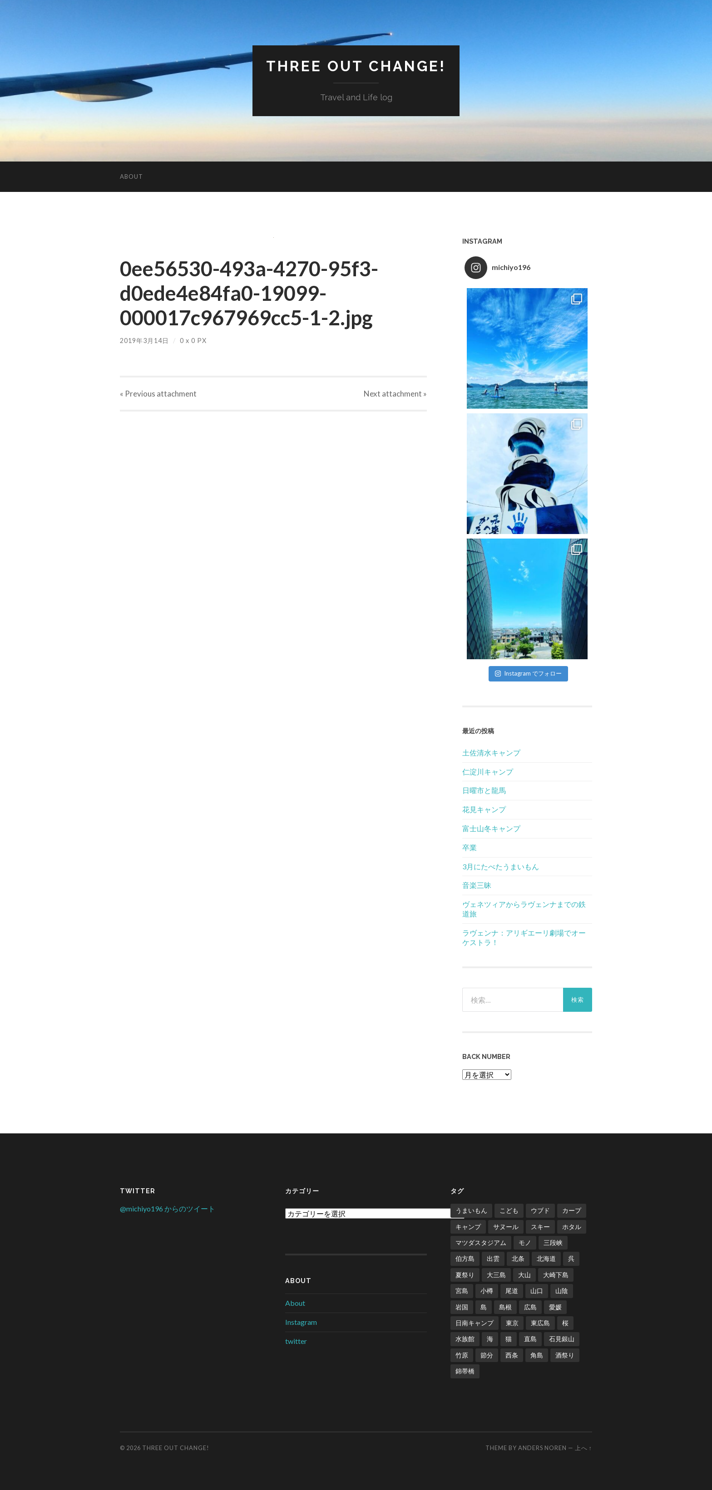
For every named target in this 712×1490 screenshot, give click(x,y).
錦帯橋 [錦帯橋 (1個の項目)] (465, 1371)
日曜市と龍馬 (484, 790)
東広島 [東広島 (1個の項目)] (540, 1323)
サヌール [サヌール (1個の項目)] (506, 1226)
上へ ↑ (583, 1447)
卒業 (469, 847)
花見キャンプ (484, 809)
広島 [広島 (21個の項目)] (530, 1307)
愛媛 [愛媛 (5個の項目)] (555, 1307)
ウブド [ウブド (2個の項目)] (540, 1210)
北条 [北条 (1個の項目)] (518, 1258)
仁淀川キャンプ (487, 771)
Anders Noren (542, 1447)
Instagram (301, 1322)
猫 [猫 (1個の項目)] (508, 1339)
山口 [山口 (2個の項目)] (536, 1290)
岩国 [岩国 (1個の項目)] (461, 1307)
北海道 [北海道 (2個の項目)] (546, 1258)
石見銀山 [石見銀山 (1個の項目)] (561, 1339)
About (131, 176)
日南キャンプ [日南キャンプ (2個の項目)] (474, 1323)
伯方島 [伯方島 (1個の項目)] (465, 1258)
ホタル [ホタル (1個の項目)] (571, 1226)
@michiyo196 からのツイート (167, 1208)
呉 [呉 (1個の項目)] (571, 1258)
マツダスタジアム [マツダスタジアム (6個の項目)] (480, 1242)
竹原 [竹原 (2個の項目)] (461, 1355)
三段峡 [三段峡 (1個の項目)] (553, 1242)
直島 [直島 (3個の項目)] (530, 1339)
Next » (395, 393)
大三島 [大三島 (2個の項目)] (496, 1275)
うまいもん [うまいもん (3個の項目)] (471, 1210)
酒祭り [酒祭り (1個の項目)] (564, 1355)
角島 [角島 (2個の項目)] (536, 1355)
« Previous (158, 393)
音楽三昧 (476, 885)
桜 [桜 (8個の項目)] (565, 1323)
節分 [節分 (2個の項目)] (486, 1355)
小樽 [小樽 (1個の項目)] (486, 1290)
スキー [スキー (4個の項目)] (540, 1226)
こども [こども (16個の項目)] (509, 1210)
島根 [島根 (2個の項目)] (505, 1307)
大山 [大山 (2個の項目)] (524, 1275)
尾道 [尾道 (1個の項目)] (511, 1290)
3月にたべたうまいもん (500, 866)
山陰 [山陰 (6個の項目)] (561, 1290)
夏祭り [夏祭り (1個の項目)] (465, 1275)
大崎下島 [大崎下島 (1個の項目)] (556, 1275)
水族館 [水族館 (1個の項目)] (465, 1339)
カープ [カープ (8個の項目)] (571, 1210)
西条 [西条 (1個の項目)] (511, 1355)
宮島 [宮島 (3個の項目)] (461, 1290)
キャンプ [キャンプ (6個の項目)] (468, 1226)
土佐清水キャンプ (491, 752)
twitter (296, 1341)
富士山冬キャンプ (491, 828)
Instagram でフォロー (528, 673)
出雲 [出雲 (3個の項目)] (493, 1258)
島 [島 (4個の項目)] (483, 1307)
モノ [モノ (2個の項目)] (525, 1242)
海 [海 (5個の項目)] (490, 1339)
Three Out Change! (356, 66)
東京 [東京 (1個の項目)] (512, 1323)
